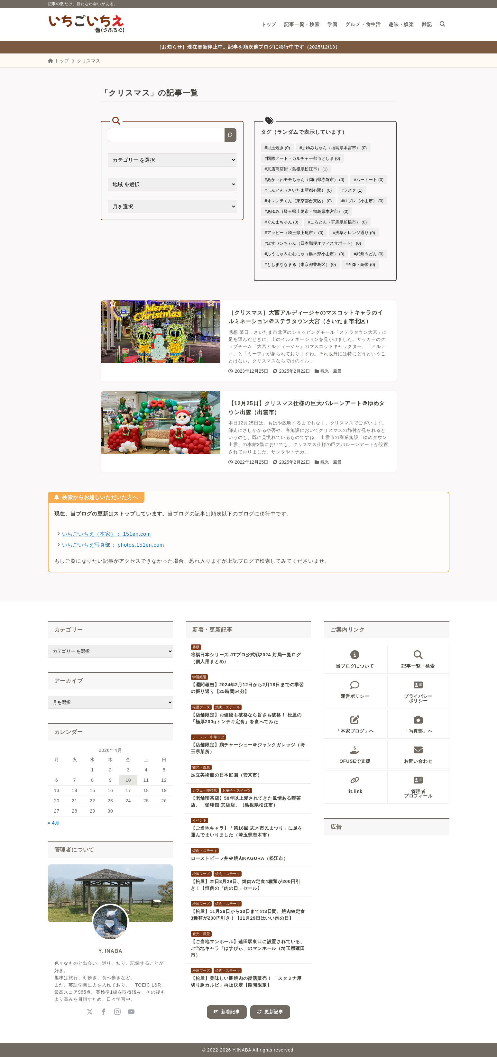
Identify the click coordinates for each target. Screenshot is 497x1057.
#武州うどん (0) (368, 253)
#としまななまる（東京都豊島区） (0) (300, 264)
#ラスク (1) (352, 190)
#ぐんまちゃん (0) (282, 222)
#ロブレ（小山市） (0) (362, 200)
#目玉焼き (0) (277, 147)
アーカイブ (68, 681)
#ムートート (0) (368, 179)
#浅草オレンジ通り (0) (354, 232)
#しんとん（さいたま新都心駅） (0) (298, 190)
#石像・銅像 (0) (360, 264)
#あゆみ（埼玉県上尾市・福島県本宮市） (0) (307, 211)
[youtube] (131, 1011)
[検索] (230, 135)
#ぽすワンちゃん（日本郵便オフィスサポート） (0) (313, 243)
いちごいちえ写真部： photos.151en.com (113, 545)
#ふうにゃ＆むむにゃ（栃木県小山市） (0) (305, 253)
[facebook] (103, 1011)
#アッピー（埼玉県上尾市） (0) (294, 232)
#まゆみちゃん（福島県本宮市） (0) (333, 147)
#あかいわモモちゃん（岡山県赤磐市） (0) (305, 179)
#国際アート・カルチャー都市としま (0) (302, 158)
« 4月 (54, 822)
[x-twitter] (89, 1011)
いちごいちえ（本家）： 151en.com (106, 534)
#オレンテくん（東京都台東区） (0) (298, 200)
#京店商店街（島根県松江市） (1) (296, 169)
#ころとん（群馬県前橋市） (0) (337, 222)
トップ (58, 60)
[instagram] (117, 1011)
